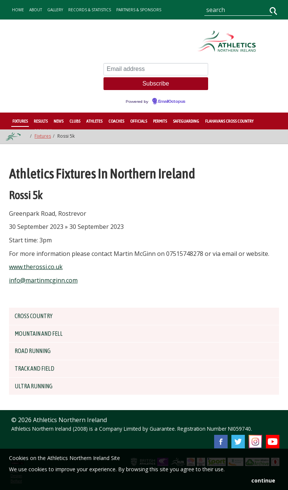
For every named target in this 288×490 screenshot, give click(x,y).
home (18, 9)
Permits (160, 121)
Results (41, 121)
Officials (138, 121)
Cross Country (37, 316)
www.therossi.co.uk (36, 267)
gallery (55, 9)
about (35, 9)
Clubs (74, 121)
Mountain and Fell (43, 333)
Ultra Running (37, 386)
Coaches (116, 121)
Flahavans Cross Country (229, 121)
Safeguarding (186, 121)
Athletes (94, 121)
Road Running (36, 351)
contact (53, 28)
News (58, 121)
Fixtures (20, 121)
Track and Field (38, 368)
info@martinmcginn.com (43, 280)
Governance (25, 28)
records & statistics (89, 9)
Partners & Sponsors (138, 9)
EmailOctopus (171, 102)
